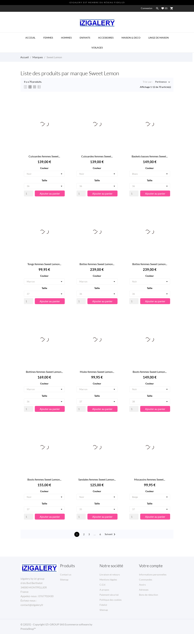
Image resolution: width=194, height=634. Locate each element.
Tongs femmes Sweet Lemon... (44, 264)
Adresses (143, 589)
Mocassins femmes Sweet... (149, 479)
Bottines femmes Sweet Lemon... (44, 371)
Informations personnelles (152, 574)
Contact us (65, 574)
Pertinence (161, 82)
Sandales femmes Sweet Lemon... (97, 479)
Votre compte (151, 565)
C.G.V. (103, 584)
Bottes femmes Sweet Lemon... (97, 264)
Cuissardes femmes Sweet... (44, 156)
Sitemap (64, 579)
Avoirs (142, 584)
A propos (104, 589)
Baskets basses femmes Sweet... (150, 156)
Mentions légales (108, 579)
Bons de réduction (148, 594)
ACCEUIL (30, 37)
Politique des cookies (111, 599)
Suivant (111, 534)
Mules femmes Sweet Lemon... (97, 371)
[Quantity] (28, 193)
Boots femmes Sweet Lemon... (150, 371)
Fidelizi (103, 604)
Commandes (145, 579)
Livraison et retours (110, 574)
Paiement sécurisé (109, 594)
